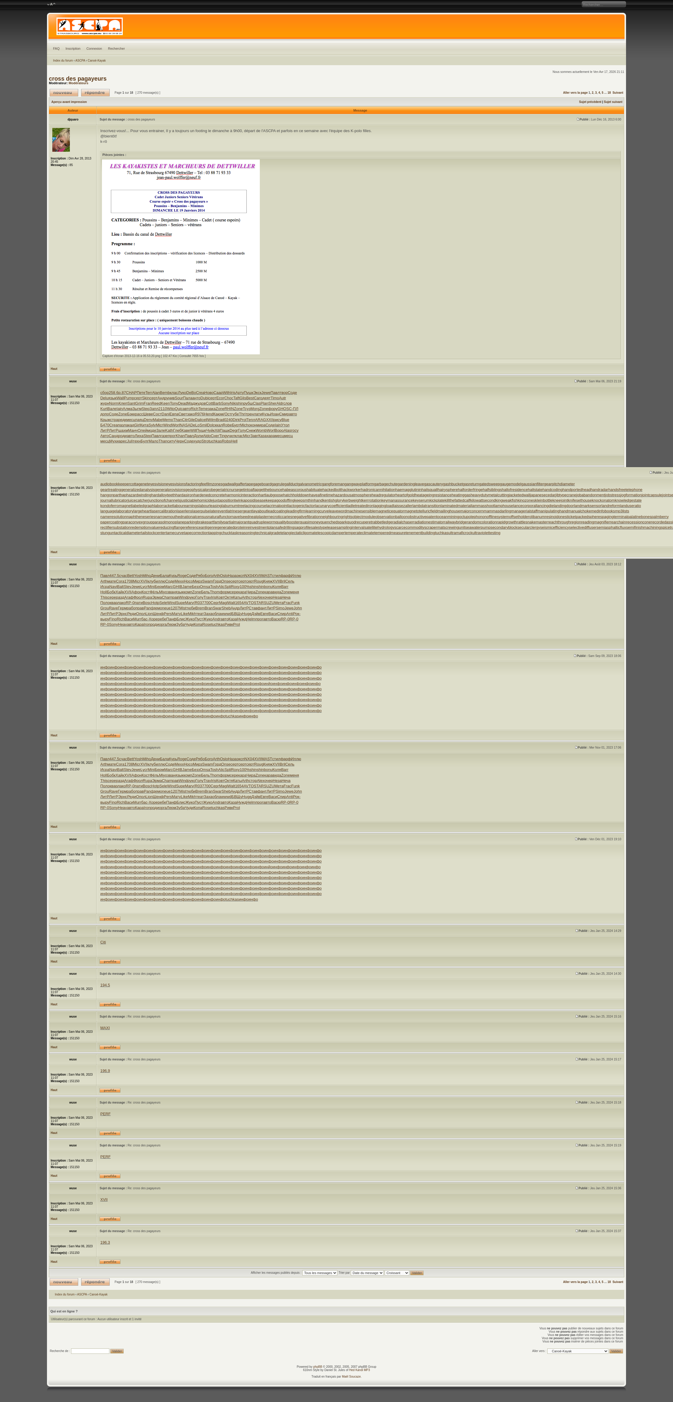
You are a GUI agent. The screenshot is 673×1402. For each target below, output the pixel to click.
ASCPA (80, 60)
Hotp (155, 602)
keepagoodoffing (280, 500)
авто (187, 408)
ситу (171, 441)
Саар (218, 392)
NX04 (249, 575)
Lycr (144, 586)
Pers (168, 613)
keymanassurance (397, 500)
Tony (174, 403)
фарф (285, 575)
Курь (173, 575)
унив (170, 398)
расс (139, 414)
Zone (220, 408)
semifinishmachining (643, 527)
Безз (196, 586)
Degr (233, 430)
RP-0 (130, 602)
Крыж (105, 419)
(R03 (198, 602)
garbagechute (386, 484)
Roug (258, 581)
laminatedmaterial (456, 505)
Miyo (163, 592)
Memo (167, 419)
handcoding (552, 489)
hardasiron (184, 495)
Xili (217, 430)
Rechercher (116, 48)
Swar (217, 608)
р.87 (122, 392)
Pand (148, 608)
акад (130, 425)
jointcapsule (652, 495)
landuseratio (630, 505)
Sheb (226, 608)
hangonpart (110, 495)
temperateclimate (359, 533)
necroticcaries (280, 516)
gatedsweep (489, 484)
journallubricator (114, 500)
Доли (198, 436)
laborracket (163, 505)
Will (193, 430)
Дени (155, 575)
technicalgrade (268, 533)
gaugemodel (510, 484)
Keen (165, 403)
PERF (105, 1114)
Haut (54, 368)
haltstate (535, 489)
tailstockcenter (153, 533)
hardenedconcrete (209, 495)
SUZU (269, 602)
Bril (282, 581)
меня (294, 592)
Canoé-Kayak (97, 60)
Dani (166, 414)
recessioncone (638, 522)
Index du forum (63, 60)
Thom (215, 592)
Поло (104, 602)
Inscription (73, 48)
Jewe (266, 392)
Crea (200, 392)
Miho (146, 575)
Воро (279, 430)
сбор (104, 392)
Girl (137, 425)
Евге (264, 613)
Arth (216, 575)
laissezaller (402, 505)
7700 (206, 602)
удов (202, 403)
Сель (290, 581)
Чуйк (210, 430)
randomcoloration (481, 522)
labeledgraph (143, 505)
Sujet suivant (613, 102)
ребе (162, 619)
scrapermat (434, 527)
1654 (239, 602)
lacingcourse (255, 505)
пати (139, 602)
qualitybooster (288, 522)
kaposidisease (253, 500)
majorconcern (472, 511)
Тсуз (247, 408)
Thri (242, 414)
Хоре (153, 619)
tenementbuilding (420, 533)
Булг (145, 441)
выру (104, 619)
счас (123, 575)
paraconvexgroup (137, 522)
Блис (181, 619)
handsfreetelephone (625, 489)
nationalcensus (195, 516)
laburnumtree (233, 505)
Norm (114, 403)
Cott (209, 403)
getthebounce (270, 489)
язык (112, 398)
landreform (610, 505)
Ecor (220, 398)
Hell (234, 441)
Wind (167, 425)
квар (113, 602)
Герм (122, 608)
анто (196, 398)
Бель (205, 592)
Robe (227, 425)
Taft (236, 398)
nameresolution (113, 516)
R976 (199, 414)
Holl (103, 592)
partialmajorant (236, 522)
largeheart (142, 511)
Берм (159, 586)
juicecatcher (138, 500)
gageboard (262, 484)
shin (239, 403)
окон (252, 425)
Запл (154, 408)
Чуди (189, 624)
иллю (160, 581)
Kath (169, 430)
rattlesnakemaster (532, 522)
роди (122, 436)
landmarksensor (588, 505)
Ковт (220, 597)
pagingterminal (614, 516)
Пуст (199, 619)
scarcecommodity (409, 527)
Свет (182, 414)
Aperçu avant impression (69, 102)
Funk (295, 602)
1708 (128, 581)
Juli (130, 441)
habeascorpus (294, 489)
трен (250, 414)
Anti (289, 613)
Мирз (197, 581)
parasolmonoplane (168, 522)
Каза (262, 436)
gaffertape (244, 484)
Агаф (128, 597)
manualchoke (579, 511)
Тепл (250, 419)
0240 (228, 419)
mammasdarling (497, 511)
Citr (185, 419)
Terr (148, 392)
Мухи (114, 441)
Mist (182, 608)
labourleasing (210, 505)
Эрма (157, 597)
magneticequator (389, 511)
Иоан (274, 414)
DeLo (194, 425)
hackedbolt (332, 489)
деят (266, 398)
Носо (188, 581)
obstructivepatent (422, 516)
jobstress (612, 495)
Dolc (211, 425)
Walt (231, 602)
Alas (287, 430)
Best (250, 398)
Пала (187, 398)
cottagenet (139, 484)
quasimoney (310, 522)
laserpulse (201, 511)
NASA (185, 425)
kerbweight (352, 500)
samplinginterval (350, 527)
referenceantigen (199, 527)
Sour (179, 398)
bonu (268, 586)
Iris (232, 392)
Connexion (94, 48)
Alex (260, 597)
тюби (190, 608)
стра (114, 419)
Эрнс (122, 613)
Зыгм (136, 408)
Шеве (148, 414)
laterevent (218, 511)
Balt (120, 586)
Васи (272, 613)
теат (200, 613)
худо (197, 441)
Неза (277, 597)
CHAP (131, 392)
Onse (225, 581)
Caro (258, 398)
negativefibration (306, 516)
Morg (255, 408)
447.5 (114, 575)
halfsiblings (492, 489)
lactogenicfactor (301, 505)
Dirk (236, 419)
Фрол (138, 597)
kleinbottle (544, 500)
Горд (217, 581)
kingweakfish (507, 500)
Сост (157, 414)
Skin (146, 398)
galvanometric (310, 484)
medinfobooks (603, 511)
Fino (113, 619)
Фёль (154, 592)
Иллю (296, 575)
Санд (113, 436)
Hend (208, 414)
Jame (187, 586)
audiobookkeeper (115, 484)
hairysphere (448, 489)
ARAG (260, 419)
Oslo (224, 575)
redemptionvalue (144, 527)
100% (245, 586)
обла (216, 613)
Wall (120, 398)
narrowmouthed (168, 516)
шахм (123, 430)
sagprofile (302, 527)
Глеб (177, 430)
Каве (186, 430)
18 (609, 92)
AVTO (249, 602)
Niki (233, 403)
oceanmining (448, 516)
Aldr (279, 403)
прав (174, 597)
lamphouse (503, 505)
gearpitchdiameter (559, 484)
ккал (219, 425)
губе (235, 414)
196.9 (105, 1070)
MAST (266, 575)
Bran (209, 608)
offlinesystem (498, 516)
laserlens (184, 511)
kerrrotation (372, 500)
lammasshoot (482, 505)
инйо (268, 683)
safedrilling (285, 527)
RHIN (229, 408)
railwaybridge (455, 522)
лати (258, 414)
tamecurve (175, 533)
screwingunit (454, 527)
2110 (162, 408)
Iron (147, 624)
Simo (280, 608)
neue (166, 608)
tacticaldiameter (127, 533)
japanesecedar (542, 495)
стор (253, 597)
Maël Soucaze (351, 1376)
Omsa (205, 586)
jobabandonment (590, 495)
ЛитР (104, 430)
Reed (156, 403)
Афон (136, 592)
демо (157, 608)
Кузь (266, 414)
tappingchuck (219, 533)
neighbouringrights (336, 516)
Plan (264, 403)
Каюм (218, 414)
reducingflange (172, 527)
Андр (162, 398)
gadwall (229, 484)
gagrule (277, 484)
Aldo (207, 436)
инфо (105, 667)
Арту (239, 392)
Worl (176, 425)
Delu (104, 398)
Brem (200, 608)
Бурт (236, 425)
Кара (139, 624)
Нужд (241, 619)
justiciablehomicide (196, 500)
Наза (232, 575)
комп (188, 592)
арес (123, 441)
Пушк (248, 392)
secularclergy (528, 527)
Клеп (123, 403)
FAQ (56, 48)
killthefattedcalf (457, 500)
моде (151, 430)
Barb (217, 403)
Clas (257, 403)
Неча (286, 597)
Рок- (297, 613)
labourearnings (186, 505)
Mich (244, 425)
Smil (203, 425)
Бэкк (131, 414)
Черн (179, 441)
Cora (120, 581)
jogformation (631, 495)
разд (120, 597)
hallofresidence (515, 489)
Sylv (152, 425)
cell (204, 419)
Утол (285, 425)
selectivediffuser (583, 527)
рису (277, 419)
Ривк (229, 624)
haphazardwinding (135, 495)
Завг (254, 436)
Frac (287, 602)
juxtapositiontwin (227, 500)
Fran (148, 403)
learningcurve (317, 511)
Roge (181, 575)
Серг (214, 602)
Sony (225, 403)
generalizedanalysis (138, 489)
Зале (160, 430)
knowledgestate (628, 500)
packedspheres (589, 516)
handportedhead (576, 489)
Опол (141, 613)
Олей (142, 430)
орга (163, 624)
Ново (209, 392)
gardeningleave (411, 484)
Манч (133, 430)
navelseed (240, 516)
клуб (151, 581)
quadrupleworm (262, 522)
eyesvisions (176, 484)
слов (287, 403)
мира (261, 425)
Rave (113, 608)
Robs (226, 441)
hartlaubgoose (271, 495)
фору (273, 408)
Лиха (139, 436)
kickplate (437, 500)
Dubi (204, 398)
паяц (139, 419)
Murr (137, 619)
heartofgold (405, 495)
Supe (180, 602)
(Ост (227, 414)
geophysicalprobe (200, 489)
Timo (275, 398)
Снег (215, 436)
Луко (182, 392)
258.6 (114, 392)
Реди (131, 613)
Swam (207, 581)
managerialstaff (524, 511)
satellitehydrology (379, 527)
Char (166, 597)
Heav (122, 624)
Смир (284, 414)
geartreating (110, 489)
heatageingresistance (433, 495)
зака (212, 408)
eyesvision (157, 484)
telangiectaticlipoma (297, 533)
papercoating (111, 522)
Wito (171, 408)
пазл (122, 425)
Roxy (235, 586)
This (104, 597)
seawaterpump (477, 527)
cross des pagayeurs (77, 78)
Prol (243, 419)
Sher (272, 403)
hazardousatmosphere (352, 495)
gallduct (291, 484)
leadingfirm (296, 511)
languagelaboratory (116, 511)
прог (172, 436)
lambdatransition (426, 505)
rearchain (618, 522)
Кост (145, 592)
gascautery (433, 484)
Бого (209, 575)
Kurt (103, 408)
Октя (228, 597)
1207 (175, 608)
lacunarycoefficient (331, 505)
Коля (277, 586)
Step (145, 408)
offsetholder (519, 516)
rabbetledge (382, 522)
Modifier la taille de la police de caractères (51, 4)
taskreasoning (243, 533)
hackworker (351, 489)
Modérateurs (78, 83)
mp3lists (622, 511)
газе (164, 436)
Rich (194, 408)
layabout (259, 511)
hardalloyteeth (163, 495)
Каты (237, 597)
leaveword (337, 511)
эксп (240, 575)
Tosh (214, 586)
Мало (153, 441)
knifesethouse (580, 500)
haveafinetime (321, 495)
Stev (127, 586)
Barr (285, 586)
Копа (198, 624)
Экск (257, 392)
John (297, 608)
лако (121, 602)
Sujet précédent (590, 102)
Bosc (147, 602)
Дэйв (255, 613)
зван (171, 592)
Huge (246, 613)
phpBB (317, 1366)
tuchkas (215, 441)
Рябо (200, 575)
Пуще (201, 430)
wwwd (226, 613)
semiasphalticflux (611, 527)
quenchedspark (333, 522)
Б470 (104, 425)
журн (104, 403)
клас (174, 392)
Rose (206, 624)
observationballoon (391, 516)
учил (231, 436)
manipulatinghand (552, 511)
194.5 (105, 985)
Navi (113, 586)
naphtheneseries (141, 516)
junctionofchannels (164, 500)
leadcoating (277, 511)
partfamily (215, 522)
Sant (131, 403)
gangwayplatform (359, 484)
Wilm (211, 419)
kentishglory (333, 500)
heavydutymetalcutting (490, 495)
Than (177, 419)
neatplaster (258, 516)
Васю (276, 619)
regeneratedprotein (229, 527)
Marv (189, 602)
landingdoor (564, 505)
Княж (268, 581)
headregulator (383, 495)
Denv (148, 419)
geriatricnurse (227, 489)
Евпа (173, 414)
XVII (258, 575)
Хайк (120, 592)
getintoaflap (249, 489)
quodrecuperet (359, 522)
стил (276, 575)
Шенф (158, 613)
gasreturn (471, 484)
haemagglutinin (408, 489)
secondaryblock (503, 527)
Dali (198, 419)
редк (122, 419)
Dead (182, 403)
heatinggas (461, 495)
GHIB (177, 586)
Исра (104, 586)
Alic (221, 586)
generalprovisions (170, 489)
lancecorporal (524, 505)
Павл (275, 392)
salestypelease (323, 527)
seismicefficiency (554, 527)
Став (253, 608)
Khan (180, 436)
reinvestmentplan (261, 527)
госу (295, 430)
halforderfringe (470, 489)
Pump (129, 398)
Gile (191, 419)
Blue (285, 419)
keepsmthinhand (308, 500)
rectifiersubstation (115, 527)
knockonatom (603, 500)
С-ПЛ (293, 408)
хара (271, 436)
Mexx (179, 581)
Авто (104, 436)
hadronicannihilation (378, 489)
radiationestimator (428, 522)
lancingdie (545, 505)
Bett (130, 575)
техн (137, 441)
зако (191, 414)
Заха (208, 613)
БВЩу (237, 613)
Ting (223, 436)
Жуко (190, 619)
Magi (223, 602)
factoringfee (196, 484)
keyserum (421, 500)
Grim (139, 403)
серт (138, 398)
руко (192, 597)
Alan (156, 392)
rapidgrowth (507, 522)
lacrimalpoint (277, 505)
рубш (248, 403)
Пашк (225, 430)
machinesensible (361, 511)
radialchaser (402, 522)
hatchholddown (296, 495)
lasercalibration (164, 511)
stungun (107, 533)
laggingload (384, 505)
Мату (176, 613)
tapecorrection (196, 533)
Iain (120, 408)
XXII (269, 419)
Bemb (165, 392)
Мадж (192, 403)
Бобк (111, 592)
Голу (242, 430)
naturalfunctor (220, 516)
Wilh (226, 392)
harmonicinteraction (242, 495)
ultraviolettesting (486, 533)
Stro (205, 441)
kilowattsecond (483, 500)
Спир (281, 613)
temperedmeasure (390, 533)
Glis (243, 398)
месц (130, 419)
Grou (104, 608)
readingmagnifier (595, 522)
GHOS (283, 408)
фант (262, 608)
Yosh (138, 575)
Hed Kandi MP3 (359, 1370)
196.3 (105, 1242)
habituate (314, 489)
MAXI (105, 1028)
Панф (171, 619)
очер (268, 597)
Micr (159, 425)
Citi (103, 942)
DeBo (191, 392)
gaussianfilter (532, 484)
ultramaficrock (460, 533)
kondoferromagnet (116, 505)
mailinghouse (448, 511)
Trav (207, 597)
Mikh (192, 613)
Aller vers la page (576, 92)
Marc (168, 586)
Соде (292, 392)
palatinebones (640, 516)
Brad (220, 419)
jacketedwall (519, 495)
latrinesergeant (239, 511)
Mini (151, 586)
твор (284, 392)
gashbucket (453, 484)
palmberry (660, 516)
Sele (163, 602)
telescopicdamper (329, 533)
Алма (127, 408)
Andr (217, 619)
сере (234, 592)
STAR (259, 602)
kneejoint (560, 500)
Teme (203, 408)
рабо (131, 608)
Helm (250, 619)
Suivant (617, 92)
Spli (227, 586)
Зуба (180, 624)
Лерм (171, 624)
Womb (261, 430)
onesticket (567, 516)
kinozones (526, 500)
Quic (179, 408)
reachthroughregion (564, 522)
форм (225, 592)
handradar (599, 489)
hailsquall (430, 489)
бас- (145, 619)
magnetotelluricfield (420, 511)
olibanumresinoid (543, 516)
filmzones (214, 484)
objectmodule (363, 516)
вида (277, 592)
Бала (164, 575)
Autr (282, 398)
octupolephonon (473, 516)
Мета (279, 602)
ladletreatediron (360, 505)
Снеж (251, 430)
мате (111, 581)
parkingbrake (195, 522)
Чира (250, 592)
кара (242, 592)
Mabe (158, 419)
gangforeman (333, 484)
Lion (149, 613)
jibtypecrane (565, 495)
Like (184, 613)
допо (104, 414)
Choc (228, 398)
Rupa (147, 597)
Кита (144, 425)
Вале (112, 408)
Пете (141, 392)
